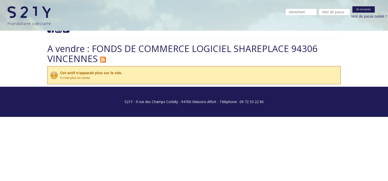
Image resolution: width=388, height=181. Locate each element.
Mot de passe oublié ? (369, 16)
